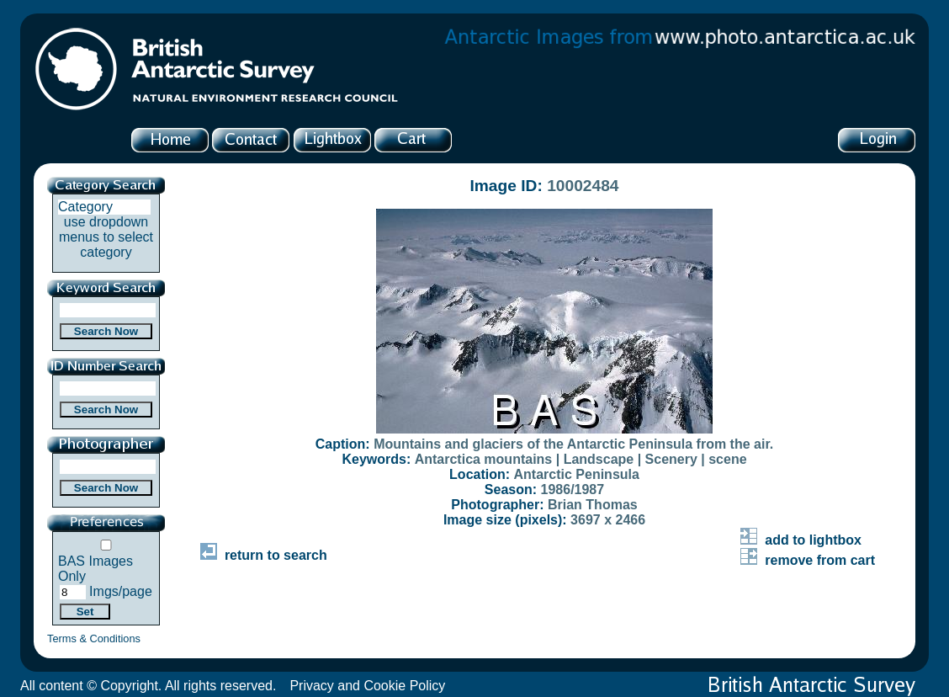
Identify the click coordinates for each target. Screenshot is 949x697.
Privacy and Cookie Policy (367, 685)
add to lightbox (801, 540)
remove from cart (807, 560)
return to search (263, 555)
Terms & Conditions (93, 638)
